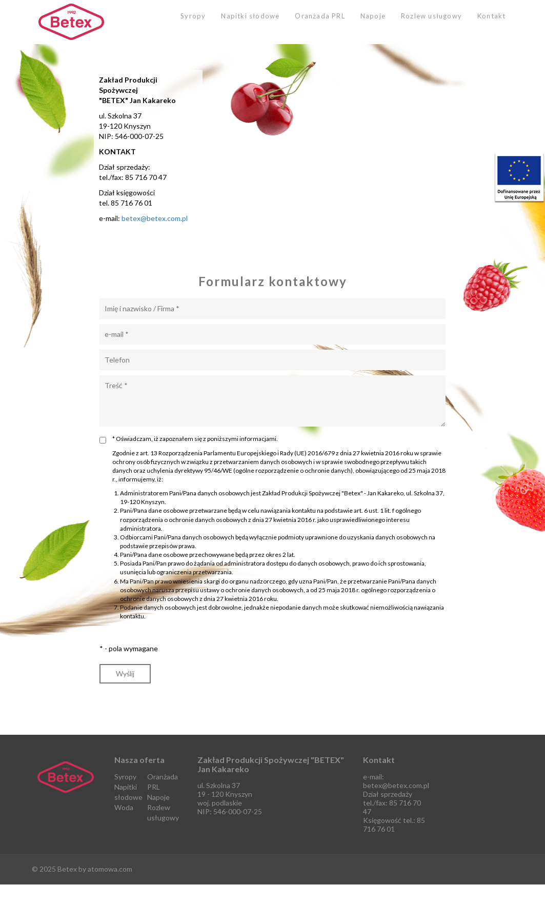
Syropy (193, 16)
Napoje (373, 16)
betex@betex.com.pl (155, 218)
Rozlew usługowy (431, 16)
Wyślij (125, 673)
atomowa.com (110, 868)
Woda (123, 807)
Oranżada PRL (320, 16)
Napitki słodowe (250, 16)
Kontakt (491, 16)
